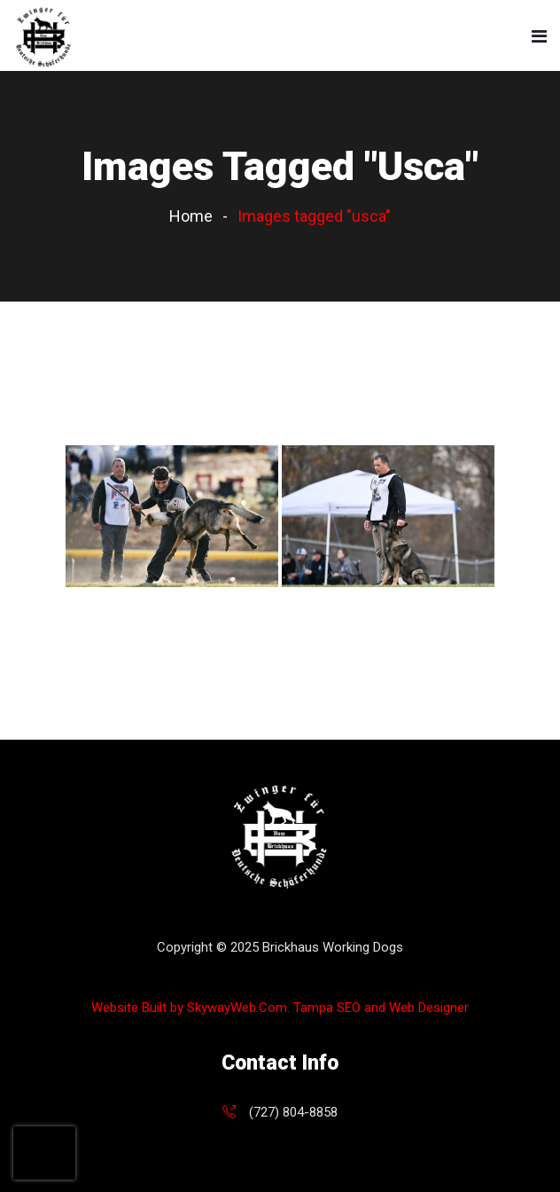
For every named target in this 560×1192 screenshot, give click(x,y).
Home (191, 216)
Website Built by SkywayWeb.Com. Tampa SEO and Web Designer (280, 1008)
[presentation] (44, 1153)
